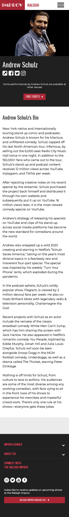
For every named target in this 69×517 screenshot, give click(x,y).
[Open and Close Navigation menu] (62, 5)
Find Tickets (33, 96)
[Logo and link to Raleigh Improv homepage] (12, 5)
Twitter (12, 480)
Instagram (6, 480)
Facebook (24, 480)
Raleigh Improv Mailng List (33, 500)
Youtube (18, 480)
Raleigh (33, 5)
